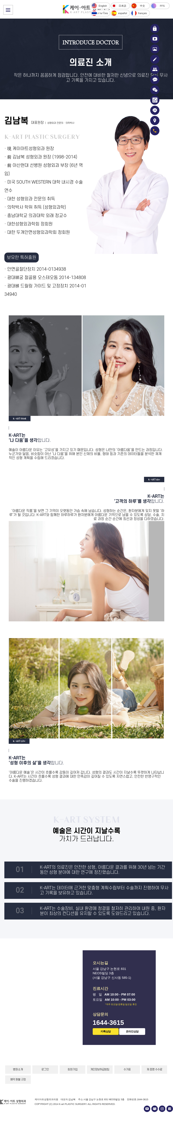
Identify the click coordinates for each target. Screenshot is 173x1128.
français (142, 13)
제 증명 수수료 (154, 1069)
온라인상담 (132, 1031)
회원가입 (73, 1069)
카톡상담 (106, 1031)
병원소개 (18, 1069)
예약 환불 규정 (18, 1079)
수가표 (127, 1069)
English (103, 5)
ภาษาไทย (102, 13)
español (122, 13)
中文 (142, 5)
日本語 (122, 5)
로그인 (45, 1069)
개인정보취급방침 (99, 1069)
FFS (162, 5)
